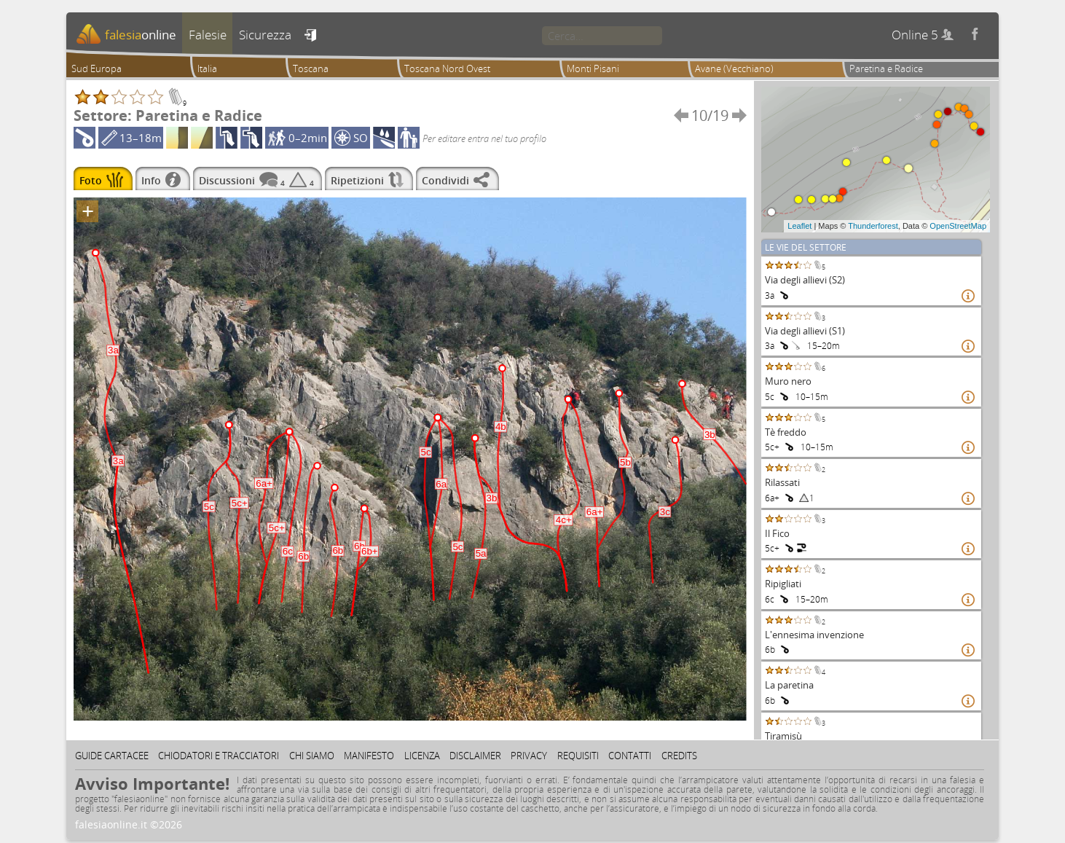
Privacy (529, 755)
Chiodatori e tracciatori (218, 755)
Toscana (311, 68)
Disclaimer (475, 755)
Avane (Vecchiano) (734, 68)
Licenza (422, 755)
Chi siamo (311, 755)
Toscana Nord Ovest (447, 68)
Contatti (629, 755)
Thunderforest (872, 225)
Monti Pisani (593, 68)
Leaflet (799, 225)
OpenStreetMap (958, 225)
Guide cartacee (112, 755)
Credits (679, 755)
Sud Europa (96, 68)
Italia (207, 68)
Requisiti (578, 755)
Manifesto (369, 755)
